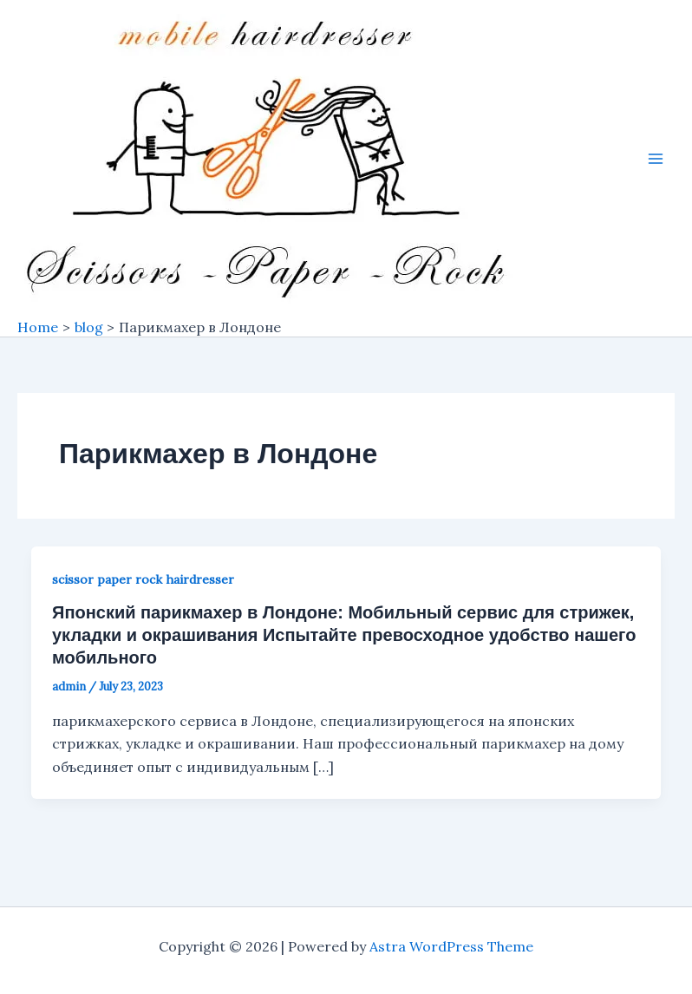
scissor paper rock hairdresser (143, 579)
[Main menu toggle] (656, 159)
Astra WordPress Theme (451, 946)
